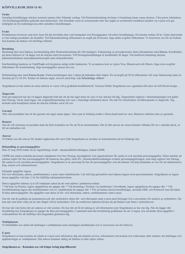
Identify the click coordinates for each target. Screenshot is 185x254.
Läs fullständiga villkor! (90, 78)
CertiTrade (38, 64)
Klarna (163, 51)
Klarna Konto (36, 74)
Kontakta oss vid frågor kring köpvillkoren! (49, 246)
